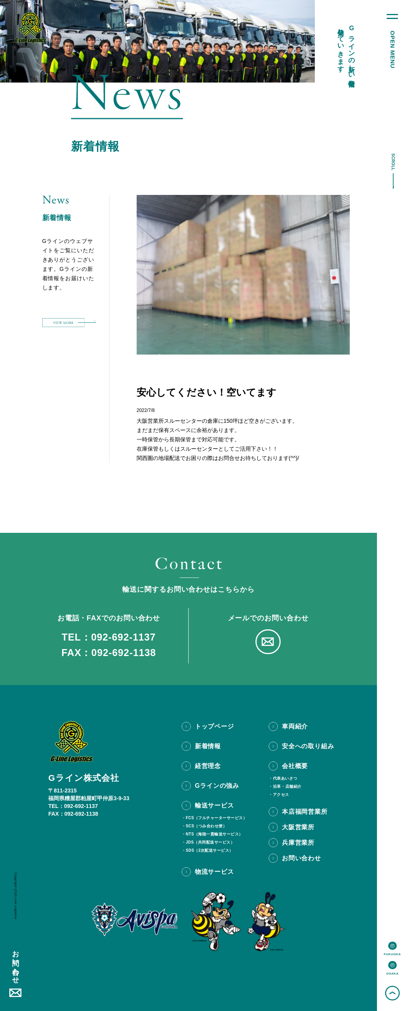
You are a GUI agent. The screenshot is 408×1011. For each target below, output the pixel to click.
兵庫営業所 (298, 842)
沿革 (277, 787)
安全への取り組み (308, 746)
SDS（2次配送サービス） (209, 851)
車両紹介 (295, 726)
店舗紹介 (293, 787)
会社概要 (295, 766)
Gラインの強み (217, 785)
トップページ (214, 726)
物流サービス (214, 871)
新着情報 (208, 746)
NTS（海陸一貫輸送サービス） (214, 834)
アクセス (281, 795)
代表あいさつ (285, 778)
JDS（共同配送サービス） (210, 842)
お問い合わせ (15, 963)
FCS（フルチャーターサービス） (216, 818)
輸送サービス (214, 805)
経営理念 (208, 766)
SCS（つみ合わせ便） (206, 826)
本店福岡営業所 (305, 811)
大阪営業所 (298, 827)
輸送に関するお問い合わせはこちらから (188, 589)
